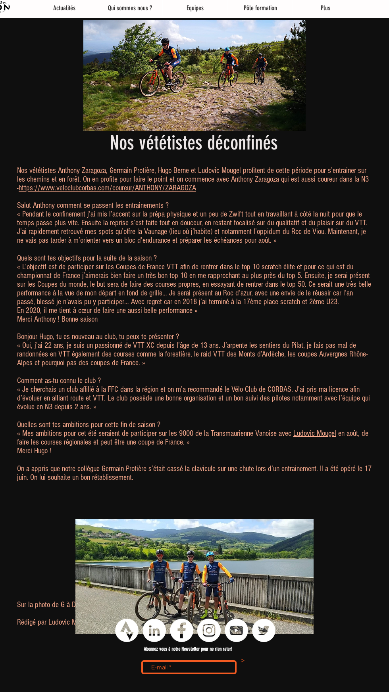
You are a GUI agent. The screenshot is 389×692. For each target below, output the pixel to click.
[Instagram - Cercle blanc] (209, 630)
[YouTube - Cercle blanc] (236, 630)
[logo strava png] (127, 630)
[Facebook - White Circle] (181, 630)
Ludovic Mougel (314, 433)
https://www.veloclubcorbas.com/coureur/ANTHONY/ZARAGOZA (107, 188)
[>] (242, 661)
